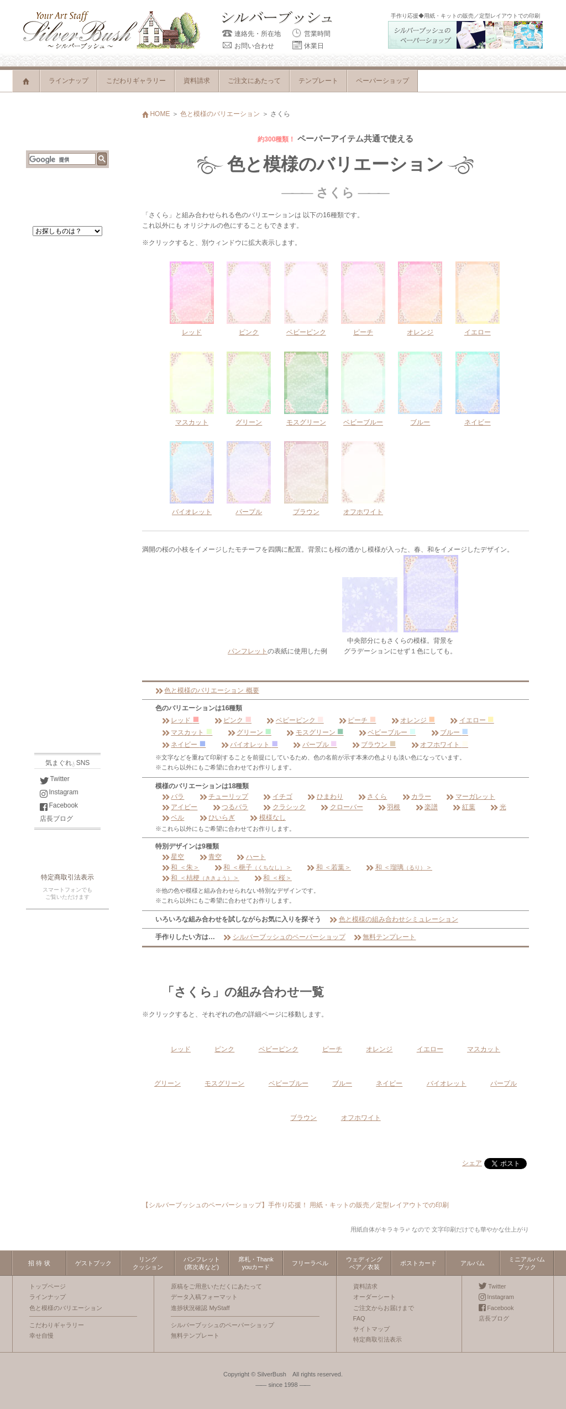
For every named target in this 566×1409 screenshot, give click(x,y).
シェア (472, 1163)
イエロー (472, 720)
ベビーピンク (294, 720)
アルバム (472, 1263)
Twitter (55, 779)
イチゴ (277, 796)
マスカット (187, 732)
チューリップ (224, 796)
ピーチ (357, 720)
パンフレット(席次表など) (202, 1263)
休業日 (308, 46)
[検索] (62, 160)
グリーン (249, 732)
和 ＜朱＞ (181, 867)
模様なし (267, 817)
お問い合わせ (248, 46)
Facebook (59, 805)
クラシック (284, 807)
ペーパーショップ (382, 81)
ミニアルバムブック (527, 1263)
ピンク (232, 720)
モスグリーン (314, 732)
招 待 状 (39, 1263)
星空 (173, 857)
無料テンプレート (385, 937)
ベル (173, 817)
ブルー (449, 732)
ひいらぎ (217, 817)
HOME (156, 114)
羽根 (389, 807)
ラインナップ (68, 81)
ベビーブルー (387, 732)
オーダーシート (374, 1296)
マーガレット (470, 796)
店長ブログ (56, 819)
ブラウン (374, 744)
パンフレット (248, 651)
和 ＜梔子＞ (253, 867)
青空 (211, 857)
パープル (315, 744)
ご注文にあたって (254, 81)
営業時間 (311, 34)
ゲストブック (93, 1263)
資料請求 (197, 81)
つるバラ (230, 807)
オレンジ (413, 720)
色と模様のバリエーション (220, 114)
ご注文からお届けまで (383, 1308)
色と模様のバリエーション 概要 (207, 690)
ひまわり (325, 796)
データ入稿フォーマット (204, 1296)
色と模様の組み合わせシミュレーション (393, 919)
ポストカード (418, 1263)
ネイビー (184, 744)
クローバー (342, 807)
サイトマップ (371, 1329)
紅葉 (464, 807)
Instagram (59, 792)
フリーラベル (310, 1263)
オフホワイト (439, 744)
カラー (416, 796)
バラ (173, 796)
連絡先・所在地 (251, 34)
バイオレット (249, 744)
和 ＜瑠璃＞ (399, 867)
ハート (251, 857)
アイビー (179, 807)
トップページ (47, 1286)
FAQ (359, 1318)
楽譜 (427, 807)
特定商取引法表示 (67, 877)
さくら (372, 796)
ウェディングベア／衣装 (364, 1263)
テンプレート (318, 81)
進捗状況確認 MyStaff (200, 1308)
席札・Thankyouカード (256, 1263)
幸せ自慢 (41, 1335)
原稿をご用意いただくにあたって (216, 1286)
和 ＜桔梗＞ (200, 878)
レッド (180, 720)
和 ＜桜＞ (273, 878)
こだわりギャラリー (136, 81)
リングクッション (148, 1263)
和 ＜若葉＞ (329, 867)
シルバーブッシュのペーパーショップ (284, 937)
